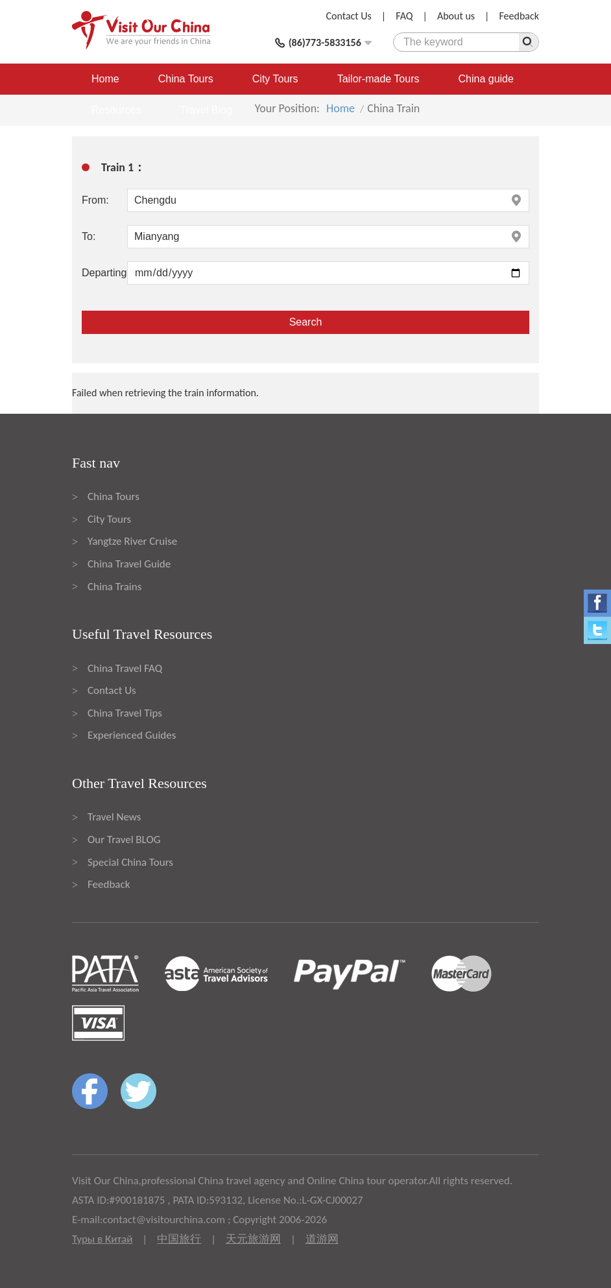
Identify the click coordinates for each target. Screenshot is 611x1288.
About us (456, 16)
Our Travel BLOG (124, 839)
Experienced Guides (132, 735)
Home (105, 78)
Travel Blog (206, 109)
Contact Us (349, 16)
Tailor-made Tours (378, 78)
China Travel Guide (129, 564)
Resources (116, 109)
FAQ (404, 16)
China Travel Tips (125, 713)
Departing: (104, 272)
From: (95, 200)
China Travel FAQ (125, 668)
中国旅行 (179, 1239)
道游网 (322, 1239)
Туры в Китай (102, 1239)
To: (88, 236)
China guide (486, 78)
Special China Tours (130, 862)
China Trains (114, 586)
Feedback (519, 16)
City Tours (275, 78)
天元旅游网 (253, 1239)
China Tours (185, 78)
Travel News (114, 817)
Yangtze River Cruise (132, 541)
